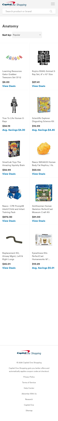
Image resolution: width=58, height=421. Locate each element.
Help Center (29, 388)
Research (29, 399)
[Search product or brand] (29, 11)
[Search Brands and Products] (51, 11)
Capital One (29, 404)
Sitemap (29, 410)
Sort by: (6, 35)
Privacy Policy (29, 376)
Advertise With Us (29, 393)
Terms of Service (29, 382)
